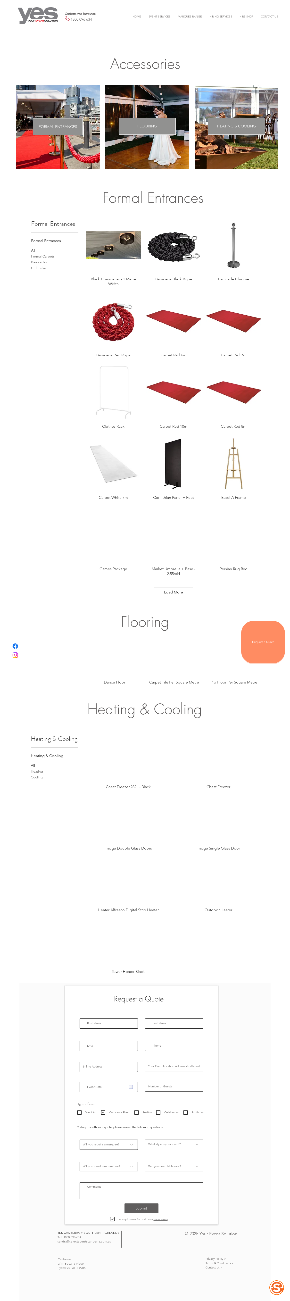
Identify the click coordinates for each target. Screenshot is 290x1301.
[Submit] (141, 1208)
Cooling (37, 777)
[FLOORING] (147, 126)
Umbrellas (38, 267)
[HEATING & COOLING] (236, 126)
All (33, 250)
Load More (173, 592)
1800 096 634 (81, 19)
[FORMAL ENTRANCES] (58, 126)
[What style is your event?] (174, 1144)
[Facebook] (15, 646)
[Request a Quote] (263, 642)
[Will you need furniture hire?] (109, 1166)
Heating (37, 771)
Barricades (39, 261)
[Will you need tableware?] (174, 1166)
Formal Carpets (43, 256)
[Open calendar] (131, 1087)
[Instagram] (15, 655)
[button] (159, 16)
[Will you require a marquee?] (109, 1145)
